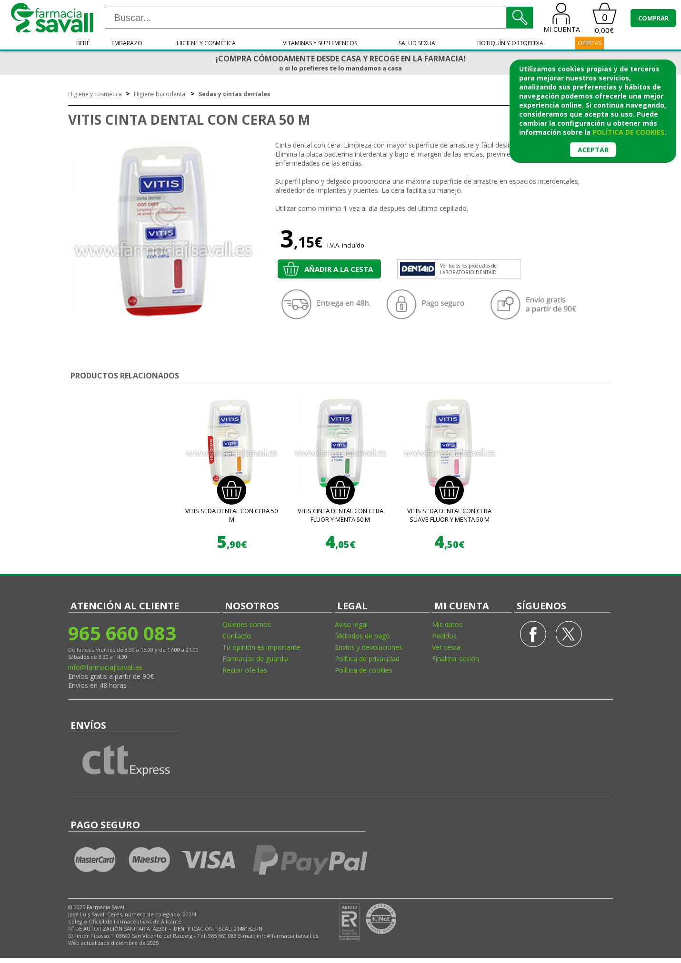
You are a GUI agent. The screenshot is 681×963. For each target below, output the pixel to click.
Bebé (83, 43)
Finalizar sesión (455, 658)
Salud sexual (418, 43)
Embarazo (126, 43)
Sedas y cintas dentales (234, 94)
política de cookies (628, 132)
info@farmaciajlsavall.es (105, 667)
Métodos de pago (362, 635)
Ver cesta (446, 647)
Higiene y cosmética (206, 43)
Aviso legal (351, 624)
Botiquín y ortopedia (510, 43)
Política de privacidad (367, 658)
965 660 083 (122, 633)
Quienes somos (246, 624)
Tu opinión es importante (261, 647)
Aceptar (593, 149)
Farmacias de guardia (255, 658)
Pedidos (444, 635)
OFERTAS (589, 43)
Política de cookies (363, 670)
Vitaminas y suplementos (320, 43)
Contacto (236, 635)
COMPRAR (653, 18)
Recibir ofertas (244, 670)
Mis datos (447, 624)
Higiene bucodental (160, 94)
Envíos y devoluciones (368, 647)
